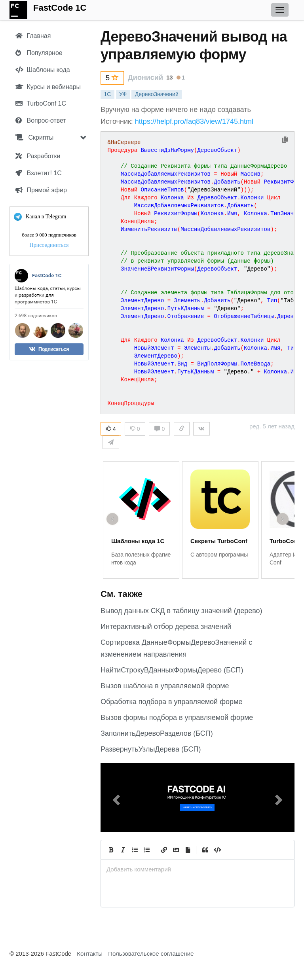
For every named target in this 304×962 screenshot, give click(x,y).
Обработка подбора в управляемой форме (171, 702)
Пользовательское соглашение (151, 953)
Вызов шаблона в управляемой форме (165, 686)
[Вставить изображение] (176, 850)
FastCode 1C (59, 8)
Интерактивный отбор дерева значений (166, 627)
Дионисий (145, 77)
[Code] (217, 850)
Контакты (90, 953)
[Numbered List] (146, 850)
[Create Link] (164, 850)
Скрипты (34, 137)
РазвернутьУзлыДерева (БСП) (151, 749)
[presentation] (197, 869)
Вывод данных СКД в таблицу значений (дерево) (181, 611)
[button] (115, 797)
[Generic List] (135, 850)
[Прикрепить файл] (188, 850)
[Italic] (123, 850)
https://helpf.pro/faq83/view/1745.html (194, 121)
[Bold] (111, 850)
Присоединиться (49, 245)
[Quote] (205, 850)
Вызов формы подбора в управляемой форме (177, 718)
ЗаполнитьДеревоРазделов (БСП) (157, 733)
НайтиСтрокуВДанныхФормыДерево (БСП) (172, 670)
